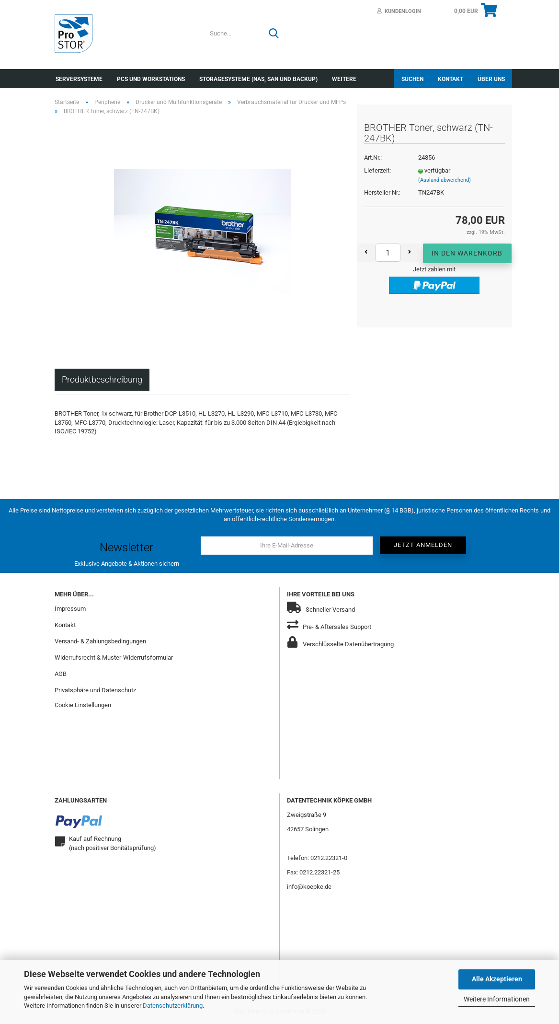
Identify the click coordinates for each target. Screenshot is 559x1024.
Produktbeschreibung (102, 379)
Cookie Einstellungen (83, 705)
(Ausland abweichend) (444, 180)
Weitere (344, 79)
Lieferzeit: (377, 170)
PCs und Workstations (151, 79)
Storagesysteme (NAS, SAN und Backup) (258, 79)
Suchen (412, 79)
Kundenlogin (399, 11)
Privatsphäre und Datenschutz (95, 690)
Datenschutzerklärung (173, 1005)
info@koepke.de (309, 886)
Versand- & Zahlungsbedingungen (100, 641)
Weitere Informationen (497, 999)
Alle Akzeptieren (497, 979)
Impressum (70, 608)
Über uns (491, 79)
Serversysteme (79, 79)
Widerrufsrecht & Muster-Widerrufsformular (114, 657)
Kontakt (450, 79)
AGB (61, 673)
